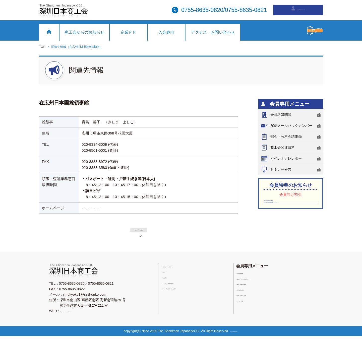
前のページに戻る (145, 233)
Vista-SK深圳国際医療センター (289, 211)
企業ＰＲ (128, 32)
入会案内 (166, 32)
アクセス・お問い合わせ (213, 32)
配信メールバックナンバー (291, 125)
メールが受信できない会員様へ (188, 298)
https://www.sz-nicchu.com (81, 319)
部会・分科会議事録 (291, 136)
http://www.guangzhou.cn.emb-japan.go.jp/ (117, 208)
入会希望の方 (291, 30)
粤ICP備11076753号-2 (236, 339)
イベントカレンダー (291, 158)
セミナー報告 (291, 169)
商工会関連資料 (291, 147)
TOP (42, 47)
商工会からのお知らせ (84, 32)
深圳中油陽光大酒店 (281, 204)
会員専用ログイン (298, 9)
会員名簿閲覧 (291, 114)
